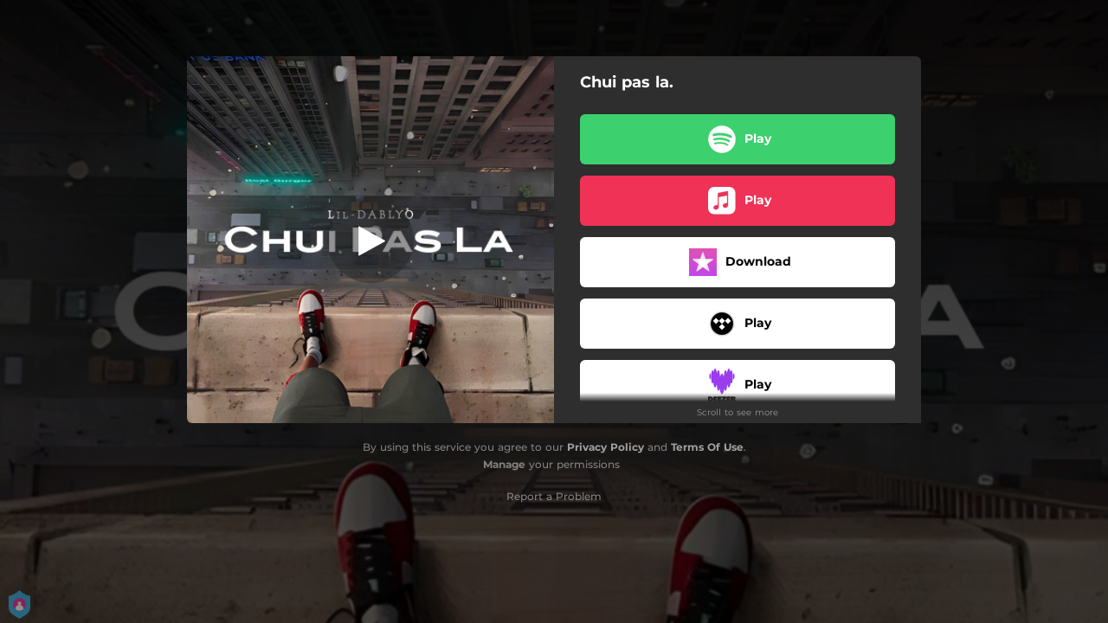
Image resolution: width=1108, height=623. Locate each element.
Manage (504, 464)
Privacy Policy (605, 446)
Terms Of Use (707, 446)
